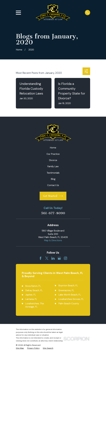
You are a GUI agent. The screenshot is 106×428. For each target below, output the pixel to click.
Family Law (53, 166)
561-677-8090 (53, 213)
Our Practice (53, 153)
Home (53, 147)
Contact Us (53, 185)
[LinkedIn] (53, 258)
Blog (53, 178)
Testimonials (53, 172)
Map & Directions (53, 240)
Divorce (53, 160)
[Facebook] (40, 258)
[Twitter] (46, 258)
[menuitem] (20, 348)
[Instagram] (65, 258)
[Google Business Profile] (59, 258)
